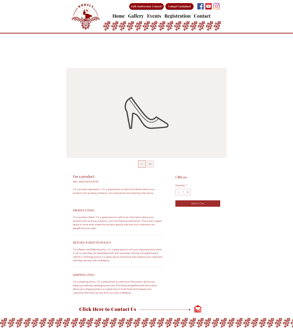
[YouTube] (208, 6)
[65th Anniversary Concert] (146, 6)
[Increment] (188, 192)
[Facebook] (200, 6)
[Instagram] (216, 6)
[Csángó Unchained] (179, 6)
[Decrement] (178, 192)
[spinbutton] (183, 192)
